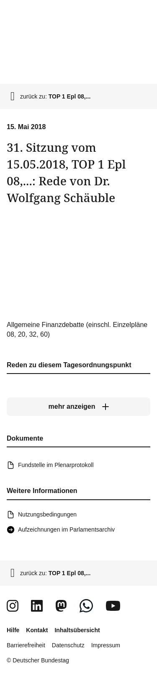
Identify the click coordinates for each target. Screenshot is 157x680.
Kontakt (37, 630)
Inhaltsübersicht (77, 630)
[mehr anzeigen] (78, 406)
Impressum (105, 645)
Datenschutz (68, 645)
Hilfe (13, 630)
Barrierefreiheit (26, 645)
